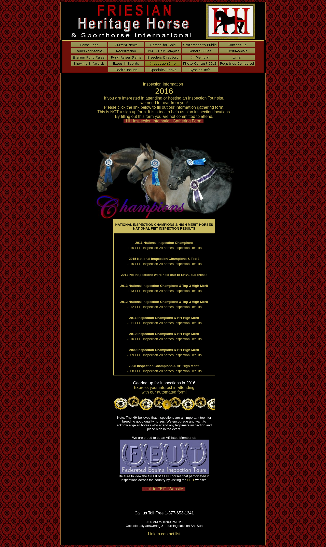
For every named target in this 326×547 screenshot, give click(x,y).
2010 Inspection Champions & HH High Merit (164, 334)
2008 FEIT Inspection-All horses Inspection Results (164, 371)
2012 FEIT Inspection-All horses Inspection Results (164, 307)
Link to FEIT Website (163, 489)
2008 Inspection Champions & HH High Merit (164, 366)
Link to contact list (164, 534)
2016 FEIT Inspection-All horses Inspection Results (164, 248)
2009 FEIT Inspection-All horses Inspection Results (164, 355)
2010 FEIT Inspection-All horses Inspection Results (164, 339)
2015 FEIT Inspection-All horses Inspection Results (164, 264)
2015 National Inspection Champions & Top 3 (164, 259)
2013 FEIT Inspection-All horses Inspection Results (164, 291)
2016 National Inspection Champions (164, 243)
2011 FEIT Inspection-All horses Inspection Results (164, 323)
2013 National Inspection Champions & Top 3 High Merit (164, 286)
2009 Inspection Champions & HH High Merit (164, 350)
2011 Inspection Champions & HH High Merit (164, 318)
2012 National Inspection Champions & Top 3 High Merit (164, 302)
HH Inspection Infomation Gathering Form (163, 121)
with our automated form (164, 392)
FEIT (190, 480)
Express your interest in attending (164, 387)
